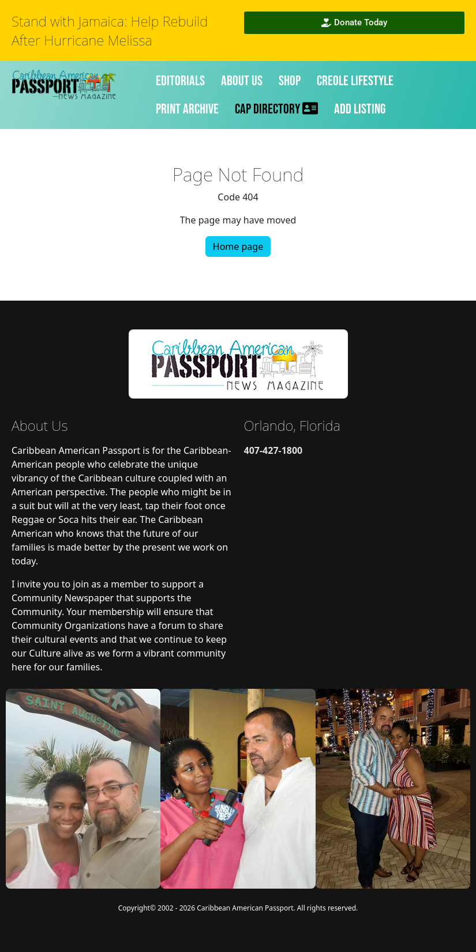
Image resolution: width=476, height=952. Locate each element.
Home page (238, 246)
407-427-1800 (273, 450)
